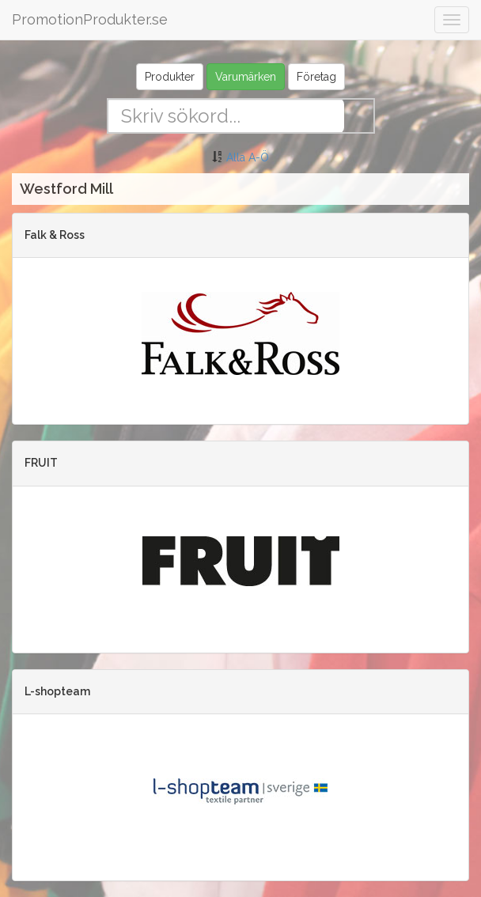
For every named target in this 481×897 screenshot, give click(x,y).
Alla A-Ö (247, 157)
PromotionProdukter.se (90, 19)
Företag (316, 76)
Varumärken (245, 76)
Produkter (170, 76)
